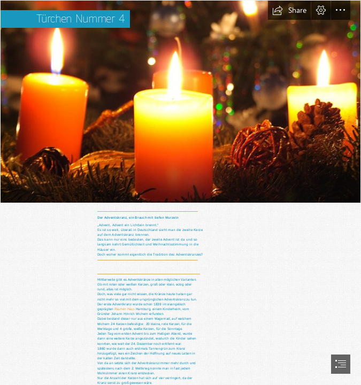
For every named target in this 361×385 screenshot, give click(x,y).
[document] (180, 192)
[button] (289, 10)
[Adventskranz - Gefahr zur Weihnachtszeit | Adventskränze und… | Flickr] (180, 101)
